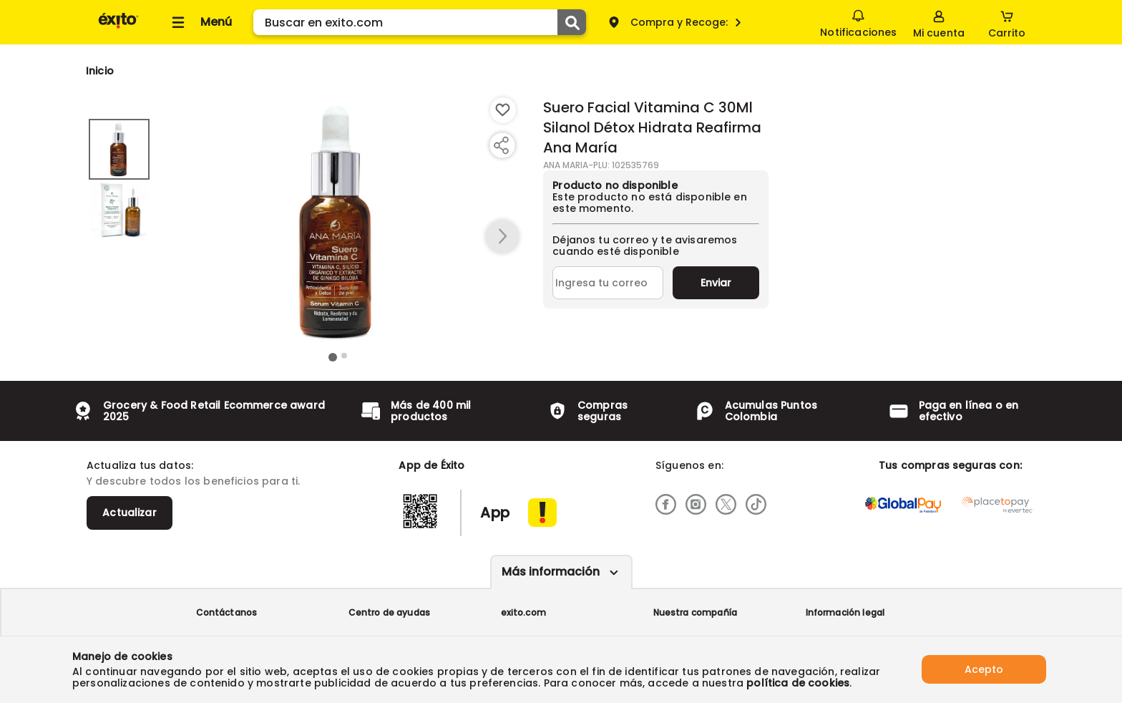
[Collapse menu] (199, 22)
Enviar (716, 283)
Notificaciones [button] (858, 21)
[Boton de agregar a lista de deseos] (503, 110)
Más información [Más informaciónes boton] (551, 571)
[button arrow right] (502, 237)
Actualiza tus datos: (140, 465)
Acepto (984, 669)
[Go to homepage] (100, 70)
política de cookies (797, 683)
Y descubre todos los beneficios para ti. (193, 481)
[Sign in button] (939, 22)
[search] (419, 22)
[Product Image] (338, 222)
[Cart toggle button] (1006, 22)
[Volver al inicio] (118, 27)
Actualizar (129, 512)
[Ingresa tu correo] (607, 282)
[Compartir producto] (500, 145)
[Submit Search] (571, 22)
